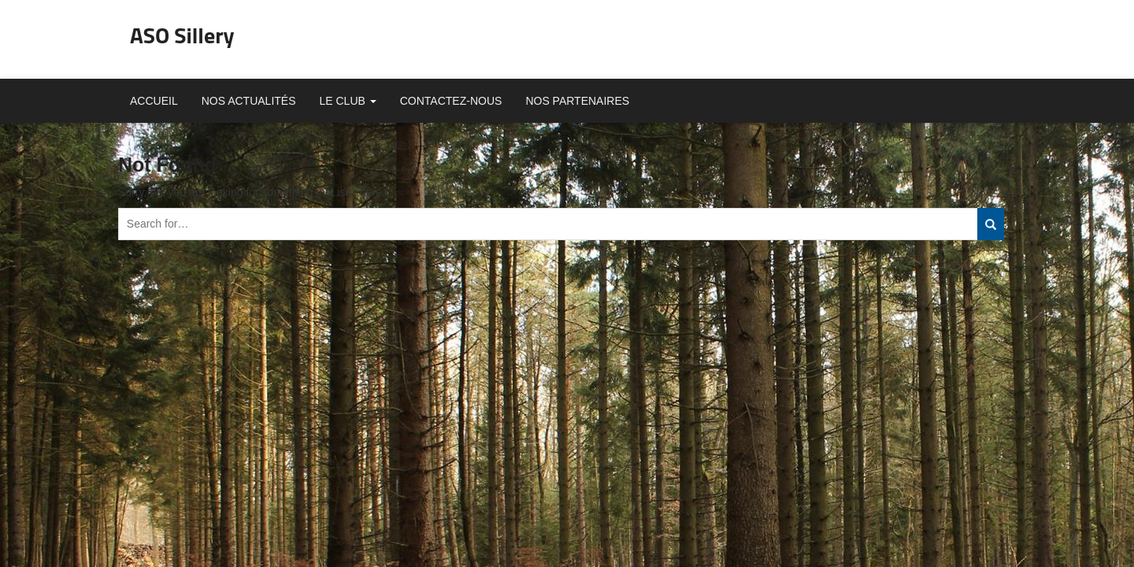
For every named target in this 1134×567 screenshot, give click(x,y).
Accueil (154, 100)
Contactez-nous (451, 100)
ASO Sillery (182, 35)
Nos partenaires (577, 100)
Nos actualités (249, 100)
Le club (348, 100)
